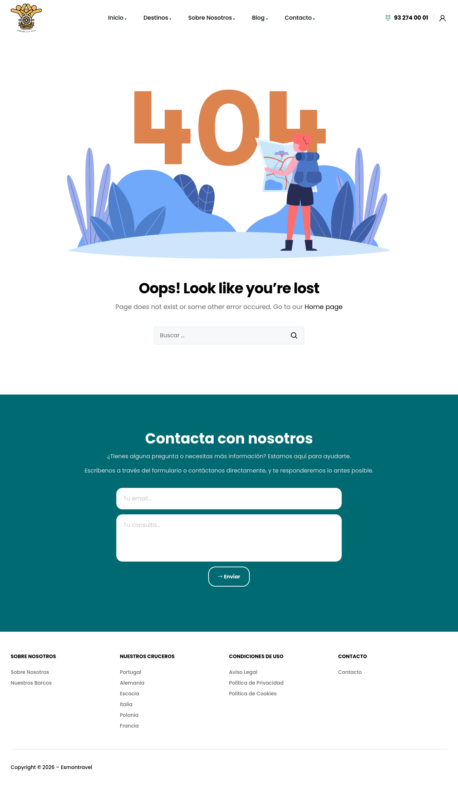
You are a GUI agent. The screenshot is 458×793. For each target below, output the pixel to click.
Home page (323, 306)
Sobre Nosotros (210, 18)
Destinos (155, 18)
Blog (258, 18)
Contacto (298, 18)
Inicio (115, 18)
